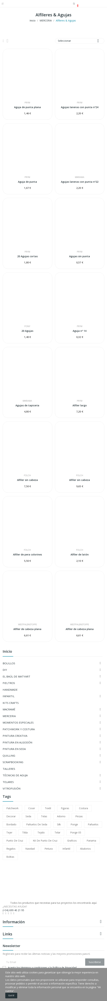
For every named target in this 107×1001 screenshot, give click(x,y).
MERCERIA (9, 716)
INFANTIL (8, 696)
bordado (11, 824)
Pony (27, 326)
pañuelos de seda (36, 824)
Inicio (7, 652)
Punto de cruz (14, 840)
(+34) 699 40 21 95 (13, 910)
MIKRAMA (79, 177)
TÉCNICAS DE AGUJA (15, 775)
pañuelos (93, 824)
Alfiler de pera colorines (27, 554)
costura (83, 808)
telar (57, 832)
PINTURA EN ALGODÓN (17, 742)
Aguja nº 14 (79, 330)
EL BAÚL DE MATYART (16, 676)
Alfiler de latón (80, 554)
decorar (11, 816)
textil (48, 808)
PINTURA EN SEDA (14, 749)
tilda (25, 832)
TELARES (8, 782)
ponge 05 (75, 832)
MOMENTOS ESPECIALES (18, 722)
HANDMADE (10, 689)
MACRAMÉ (9, 709)
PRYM (27, 103)
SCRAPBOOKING (13, 762)
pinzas (79, 816)
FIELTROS (9, 683)
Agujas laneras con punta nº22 (79, 181)
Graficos (72, 840)
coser (31, 808)
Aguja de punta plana (27, 107)
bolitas (10, 856)
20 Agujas (27, 330)
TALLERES (9, 768)
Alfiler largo (80, 405)
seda (28, 816)
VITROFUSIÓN (11, 788)
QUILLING (9, 755)
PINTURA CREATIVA (15, 735)
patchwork (12, 808)
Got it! (11, 995)
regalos (10, 848)
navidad (30, 848)
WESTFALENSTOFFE (27, 624)
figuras (65, 808)
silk (59, 824)
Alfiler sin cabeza (27, 480)
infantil (66, 848)
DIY (5, 669)
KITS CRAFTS (11, 703)
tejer (9, 832)
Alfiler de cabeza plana (27, 629)
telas (44, 816)
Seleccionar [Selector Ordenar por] (80, 40)
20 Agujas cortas (27, 256)
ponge (74, 824)
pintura (49, 848)
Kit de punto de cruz (45, 840)
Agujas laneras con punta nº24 (79, 107)
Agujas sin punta (79, 256)
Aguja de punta (27, 181)
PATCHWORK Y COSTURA (19, 729)
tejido (41, 832)
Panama (91, 840)
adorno (61, 816)
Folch (27, 475)
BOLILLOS (9, 663)
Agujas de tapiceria (27, 405)
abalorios (85, 848)
